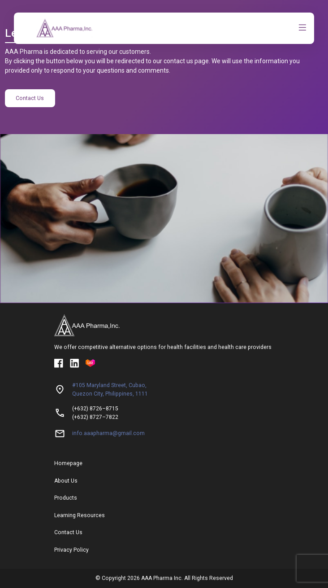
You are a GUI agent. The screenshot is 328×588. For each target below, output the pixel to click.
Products (65, 498)
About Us (66, 481)
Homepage (68, 463)
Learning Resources (79, 515)
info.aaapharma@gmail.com (108, 433)
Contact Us (30, 98)
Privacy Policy (71, 550)
